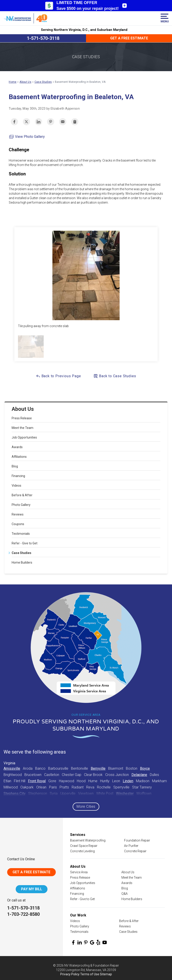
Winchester (125, 793)
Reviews (18, 514)
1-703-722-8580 (23, 914)
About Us (23, 409)
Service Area (79, 872)
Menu (164, 18)
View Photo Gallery (27, 136)
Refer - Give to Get (24, 543)
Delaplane (139, 775)
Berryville (98, 768)
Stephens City (15, 793)
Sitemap (106, 974)
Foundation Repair (137, 840)
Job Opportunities (24, 437)
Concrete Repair (135, 851)
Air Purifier (131, 846)
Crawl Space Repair (83, 846)
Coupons (18, 524)
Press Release (22, 418)
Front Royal (37, 781)
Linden (128, 781)
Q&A (124, 893)
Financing (18, 476)
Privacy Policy (70, 974)
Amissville (12, 768)
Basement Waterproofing (87, 840)
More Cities (86, 806)
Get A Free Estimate (31, 872)
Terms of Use (89, 974)
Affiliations (19, 456)
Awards (17, 447)
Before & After (22, 495)
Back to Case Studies (114, 376)
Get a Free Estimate (129, 38)
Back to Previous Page (58, 376)
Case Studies (21, 553)
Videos (16, 485)
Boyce (145, 768)
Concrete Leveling (82, 851)
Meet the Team (22, 428)
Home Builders (22, 562)
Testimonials (21, 533)
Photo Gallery (21, 505)
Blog (15, 466)
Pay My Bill (31, 889)
